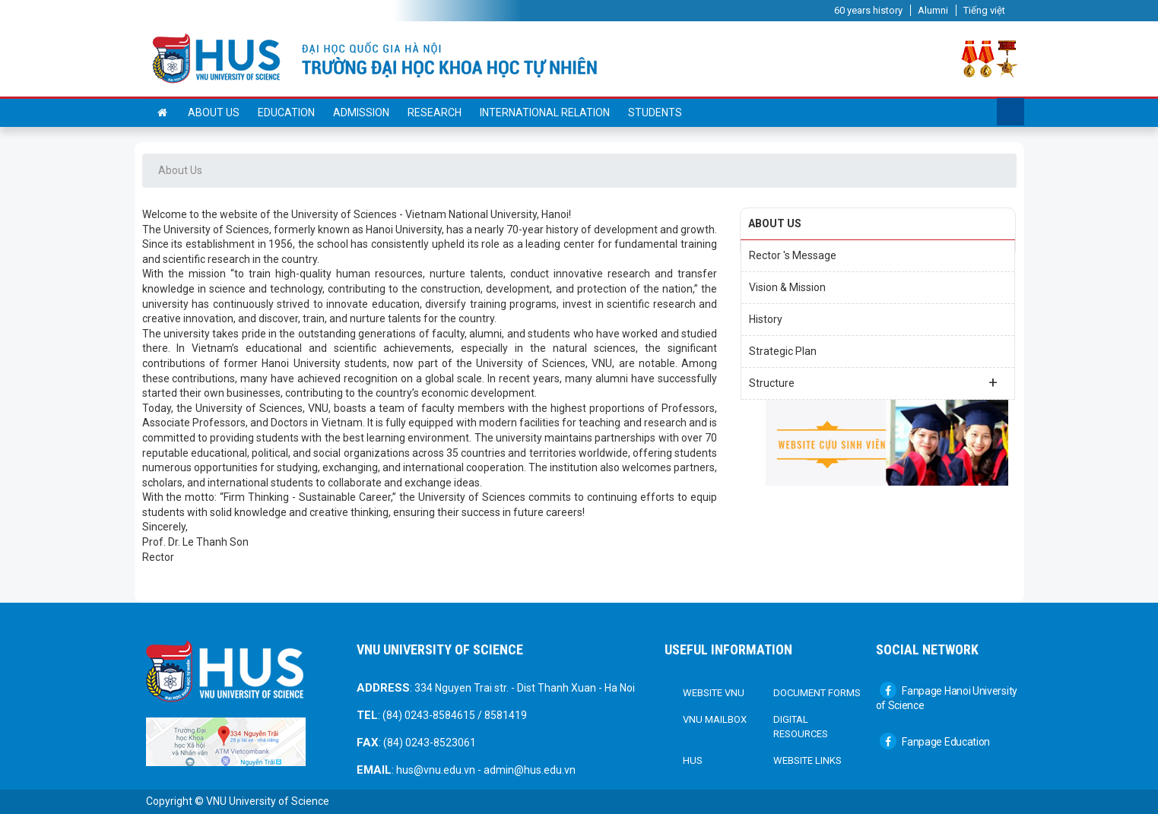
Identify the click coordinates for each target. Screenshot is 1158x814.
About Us (180, 170)
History (765, 319)
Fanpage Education (935, 742)
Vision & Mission (787, 287)
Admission (361, 112)
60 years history (868, 10)
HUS (693, 760)
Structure (873, 382)
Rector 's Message (792, 255)
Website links (807, 760)
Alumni (933, 10)
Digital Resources (800, 727)
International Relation (545, 112)
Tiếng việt (984, 10)
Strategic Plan (783, 351)
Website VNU (713, 692)
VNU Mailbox (715, 719)
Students (655, 112)
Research (435, 112)
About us (214, 112)
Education (286, 112)
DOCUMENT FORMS (817, 692)
